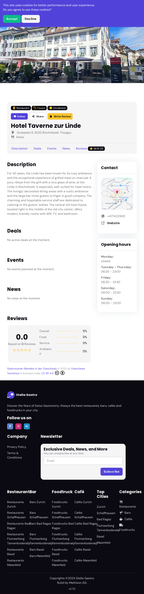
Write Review (60, 116)
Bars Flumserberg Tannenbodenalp (41, 538)
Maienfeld (103, 543)
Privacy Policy (16, 447)
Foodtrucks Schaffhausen (61, 515)
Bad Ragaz (104, 519)
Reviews (90, 148)
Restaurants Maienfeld (15, 562)
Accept (12, 19)
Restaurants (127, 504)
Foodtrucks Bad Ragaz (63, 526)
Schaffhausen (106, 513)
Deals (37, 148)
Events (51, 148)
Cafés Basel (82, 550)
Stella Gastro (22, 395)
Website (113, 223)
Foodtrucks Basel (60, 552)
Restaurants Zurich (15, 504)
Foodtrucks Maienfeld (60, 562)
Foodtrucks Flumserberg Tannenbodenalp (63, 538)
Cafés (125, 519)
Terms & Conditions (14, 455)
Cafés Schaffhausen (83, 515)
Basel (100, 536)
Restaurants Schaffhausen (16, 515)
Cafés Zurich (83, 502)
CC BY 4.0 (52, 373)
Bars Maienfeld (40, 556)
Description (20, 148)
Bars (125, 513)
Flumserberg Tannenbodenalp (108, 528)
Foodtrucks (127, 528)
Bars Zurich (37, 502)
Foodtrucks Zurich (60, 504)
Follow (19, 116)
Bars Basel (37, 550)
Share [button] (38, 116)
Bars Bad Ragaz (40, 524)
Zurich (101, 507)
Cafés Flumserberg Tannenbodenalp (86, 538)
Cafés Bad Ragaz (86, 524)
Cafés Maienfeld (85, 560)
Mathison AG (77, 583)
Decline (31, 19)
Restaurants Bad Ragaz (18, 526)
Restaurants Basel (15, 552)
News (66, 148)
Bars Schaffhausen (39, 515)
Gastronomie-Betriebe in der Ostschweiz (32, 368)
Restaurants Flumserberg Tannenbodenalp (18, 538)
